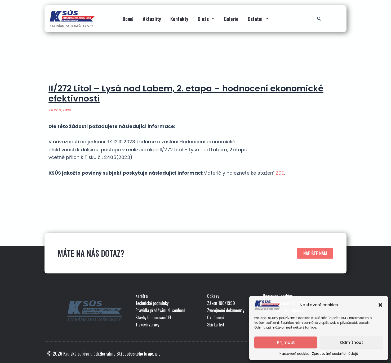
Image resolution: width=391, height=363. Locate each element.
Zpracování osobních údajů (335, 353)
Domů (128, 18)
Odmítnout (351, 342)
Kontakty (179, 18)
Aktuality (152, 18)
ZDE (280, 173)
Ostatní (258, 18)
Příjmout (286, 342)
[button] (380, 305)
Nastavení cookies (294, 353)
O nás (206, 18)
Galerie (231, 18)
